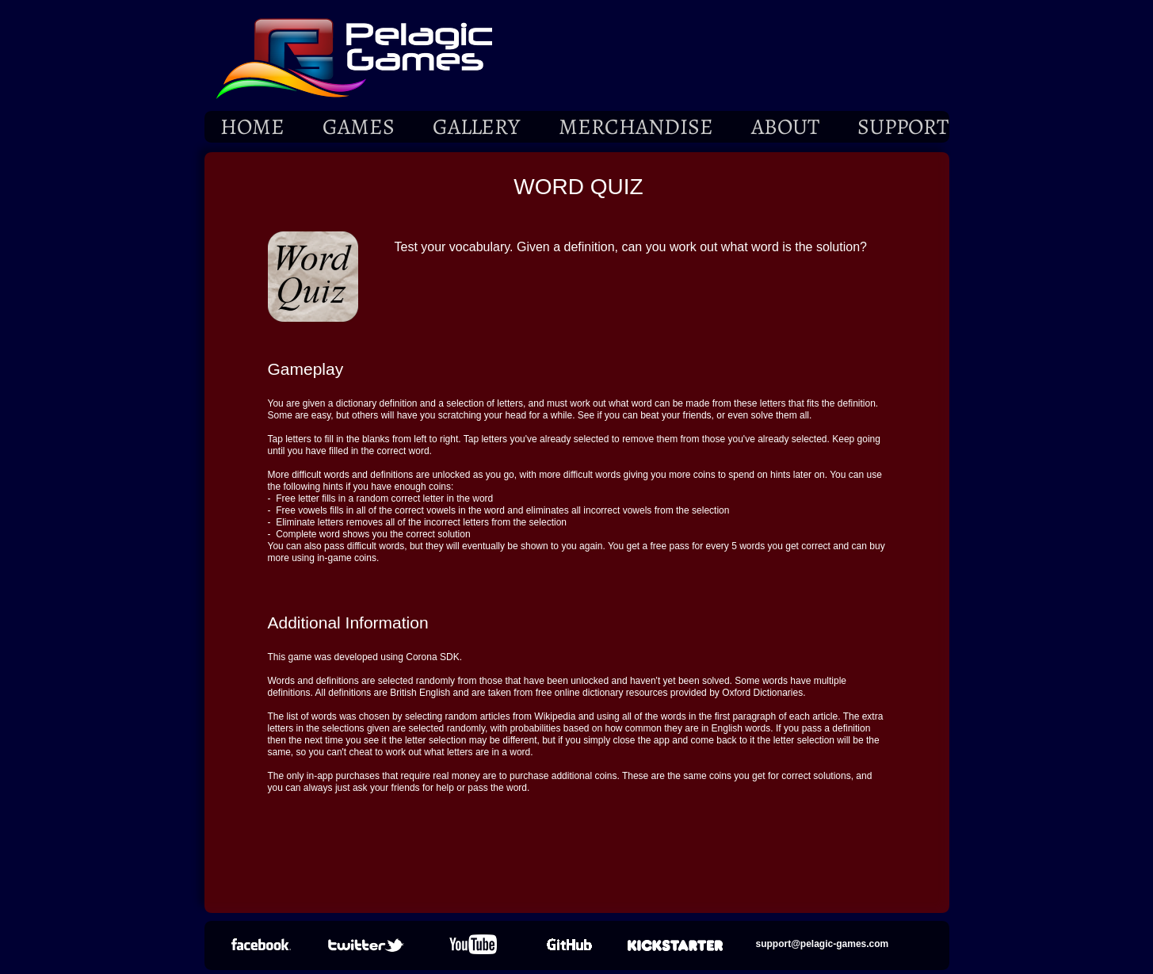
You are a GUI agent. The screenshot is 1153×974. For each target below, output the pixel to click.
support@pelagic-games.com (822, 943)
